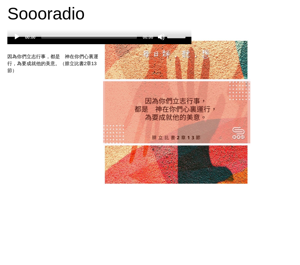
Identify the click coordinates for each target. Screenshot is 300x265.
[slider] (89, 37)
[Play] (17, 36)
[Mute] (161, 36)
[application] (99, 40)
